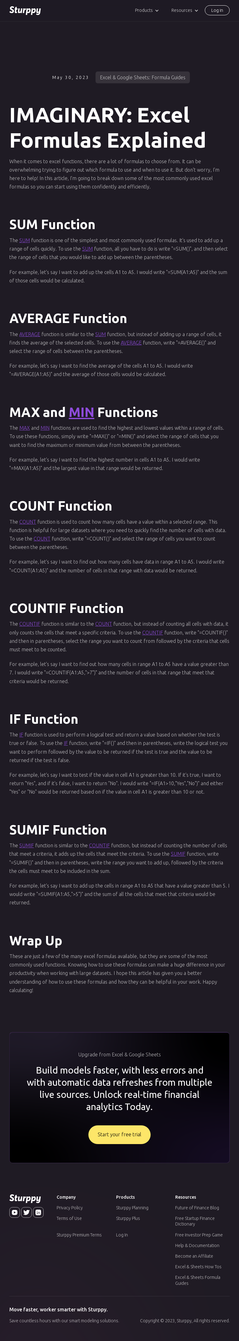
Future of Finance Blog (197, 1207)
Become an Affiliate (194, 1256)
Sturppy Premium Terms (79, 1234)
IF (21, 734)
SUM (24, 240)
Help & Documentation (197, 1245)
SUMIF (26, 845)
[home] (25, 10)
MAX (24, 428)
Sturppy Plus (128, 1218)
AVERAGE (29, 334)
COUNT (27, 522)
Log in (217, 10)
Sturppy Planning (132, 1207)
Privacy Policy (70, 1207)
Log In (122, 1234)
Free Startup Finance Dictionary (195, 1221)
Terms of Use (69, 1218)
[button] (147, 10)
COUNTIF (29, 624)
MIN (81, 412)
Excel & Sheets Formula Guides (197, 1280)
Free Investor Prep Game (199, 1234)
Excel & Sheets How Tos (198, 1266)
